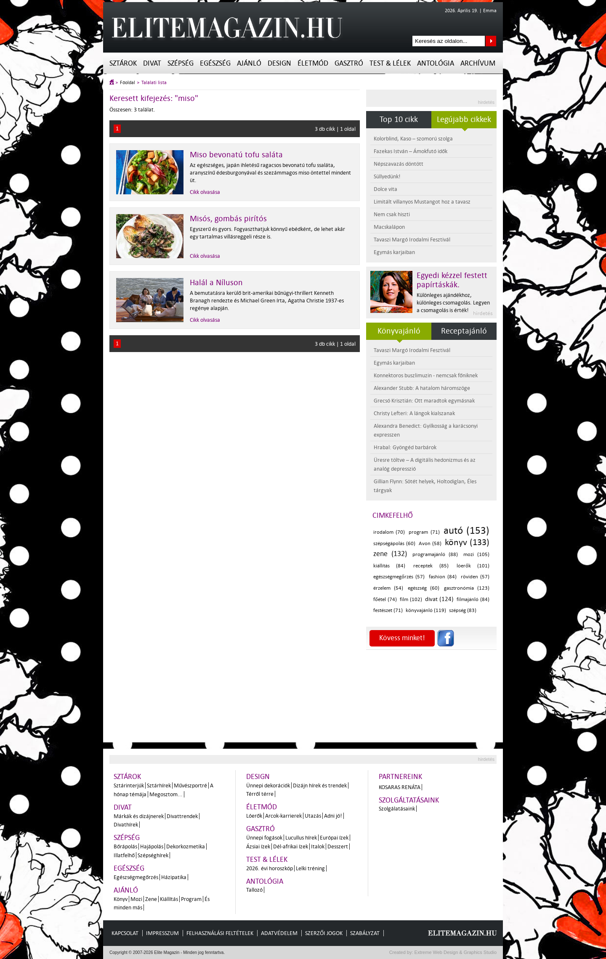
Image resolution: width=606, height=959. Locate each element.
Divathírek (126, 824)
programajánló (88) (435, 554)
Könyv (121, 899)
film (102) (411, 599)
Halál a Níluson (216, 282)
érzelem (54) (388, 588)
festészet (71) (388, 610)
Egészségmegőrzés (136, 877)
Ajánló (249, 63)
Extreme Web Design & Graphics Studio (455, 952)
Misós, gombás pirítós (228, 218)
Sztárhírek (159, 785)
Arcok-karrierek (283, 816)
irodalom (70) (389, 532)
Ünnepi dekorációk (268, 785)
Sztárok (123, 63)
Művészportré (190, 785)
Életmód (313, 63)
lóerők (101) (473, 566)
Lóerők (254, 816)
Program (191, 899)
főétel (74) (385, 599)
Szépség (180, 63)
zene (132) (390, 554)
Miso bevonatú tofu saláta (236, 154)
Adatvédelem (279, 933)
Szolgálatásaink (397, 808)
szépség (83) (462, 610)
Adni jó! (333, 816)
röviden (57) (475, 577)
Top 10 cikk (399, 119)
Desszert (337, 846)
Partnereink (400, 777)
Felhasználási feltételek (219, 933)
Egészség (215, 63)
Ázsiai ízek (258, 846)
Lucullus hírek (301, 837)
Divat (152, 63)
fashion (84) (443, 577)
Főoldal (127, 82)
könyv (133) (467, 542)
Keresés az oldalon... (491, 41)
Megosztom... (166, 794)
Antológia (435, 63)
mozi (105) (476, 554)
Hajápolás (151, 846)
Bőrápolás (125, 846)
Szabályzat (365, 933)
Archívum (477, 63)
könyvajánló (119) (426, 610)
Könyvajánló (398, 331)
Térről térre (260, 794)
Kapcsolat (125, 933)
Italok (317, 846)
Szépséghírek (153, 855)
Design (279, 63)
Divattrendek (182, 816)
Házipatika (173, 877)
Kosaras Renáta (399, 787)
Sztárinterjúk (129, 785)
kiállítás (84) (389, 566)
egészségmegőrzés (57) (399, 577)
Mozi (136, 899)
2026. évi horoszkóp (269, 868)
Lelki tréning (310, 868)
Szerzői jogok (324, 933)
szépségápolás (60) (394, 543)
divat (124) (439, 599)
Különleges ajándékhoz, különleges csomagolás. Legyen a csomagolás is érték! (453, 302)
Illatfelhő (124, 855)
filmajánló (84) (473, 599)
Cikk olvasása (205, 192)
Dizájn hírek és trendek (320, 785)
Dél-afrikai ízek (290, 846)
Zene (151, 899)
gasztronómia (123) (466, 588)
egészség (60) (423, 588)
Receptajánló (464, 331)
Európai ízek (334, 837)
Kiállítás (169, 899)
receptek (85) (430, 566)
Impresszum (162, 933)
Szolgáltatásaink (409, 800)
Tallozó (254, 890)
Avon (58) (430, 543)
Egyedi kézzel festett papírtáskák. (452, 280)
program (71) (424, 532)
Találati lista (154, 82)
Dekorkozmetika (185, 846)
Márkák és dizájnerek (139, 816)
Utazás (313, 816)
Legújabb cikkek (464, 119)
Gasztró (349, 63)
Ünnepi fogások (264, 837)
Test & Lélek (390, 63)
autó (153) (466, 530)
